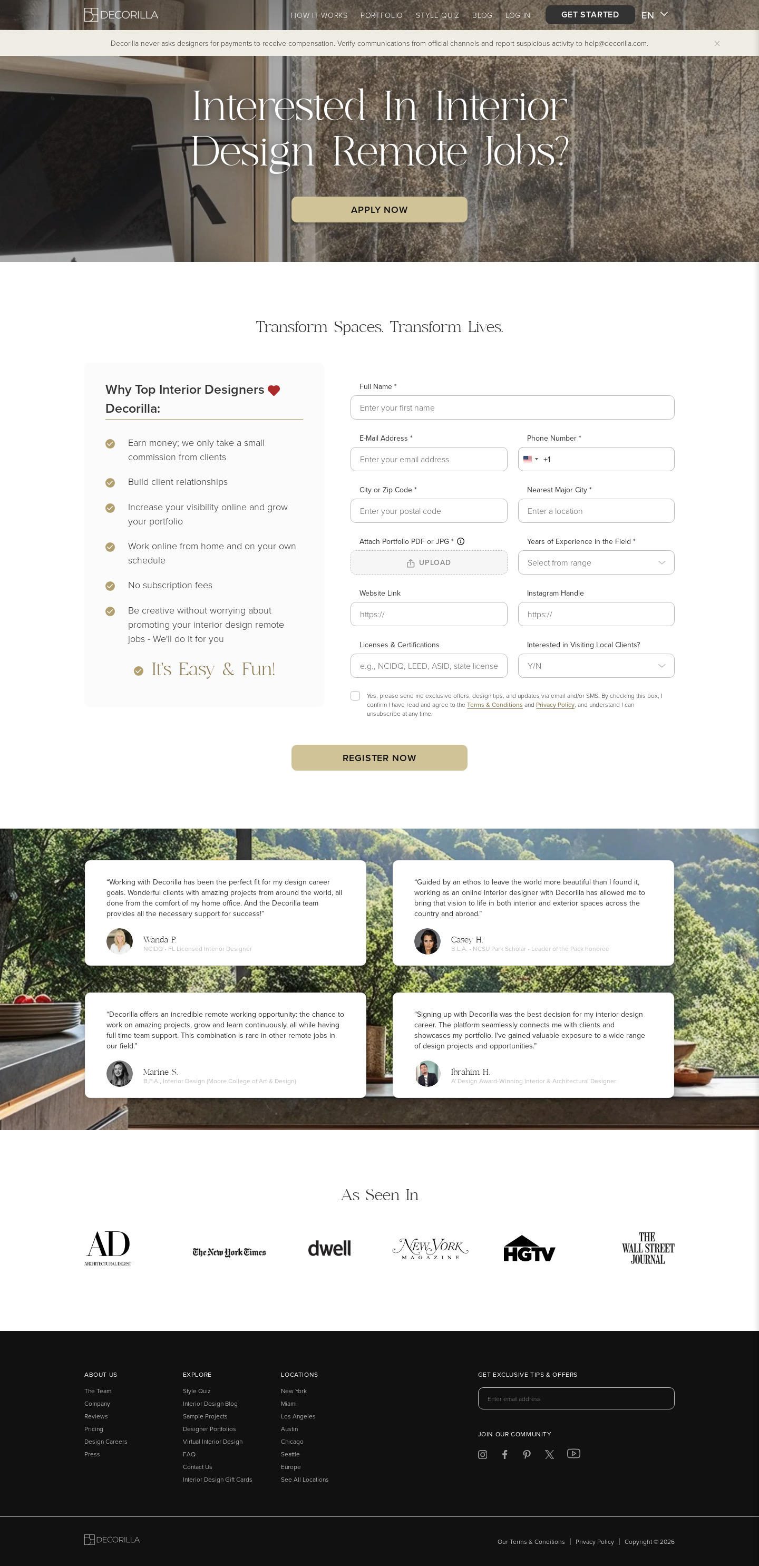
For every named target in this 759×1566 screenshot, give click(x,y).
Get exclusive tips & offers (528, 1375)
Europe (291, 1466)
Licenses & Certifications (399, 644)
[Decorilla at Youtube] (573, 1456)
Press (92, 1454)
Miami (289, 1403)
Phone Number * (554, 438)
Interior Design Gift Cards (217, 1479)
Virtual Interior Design (212, 1441)
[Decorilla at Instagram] (482, 1456)
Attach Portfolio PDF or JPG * (411, 541)
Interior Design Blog (210, 1403)
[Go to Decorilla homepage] (112, 1541)
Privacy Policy (555, 704)
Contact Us (197, 1466)
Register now (379, 757)
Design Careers (106, 1441)
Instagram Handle (555, 593)
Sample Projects (205, 1416)
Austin (289, 1428)
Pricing (93, 1428)
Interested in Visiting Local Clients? (583, 644)
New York (294, 1390)
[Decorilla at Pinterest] (526, 1456)
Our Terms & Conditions (531, 1541)
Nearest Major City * (559, 489)
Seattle (290, 1454)
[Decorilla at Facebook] (504, 1456)
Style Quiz (197, 1390)
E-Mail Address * (386, 438)
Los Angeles (298, 1416)
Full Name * (378, 386)
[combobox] (534, 459)
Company (97, 1403)
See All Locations (305, 1479)
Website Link (380, 593)
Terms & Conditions (495, 704)
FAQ (189, 1454)
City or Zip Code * (388, 489)
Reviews (96, 1416)
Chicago (292, 1441)
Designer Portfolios (209, 1428)
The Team (97, 1390)
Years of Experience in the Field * (581, 541)
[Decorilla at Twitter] (549, 1456)
